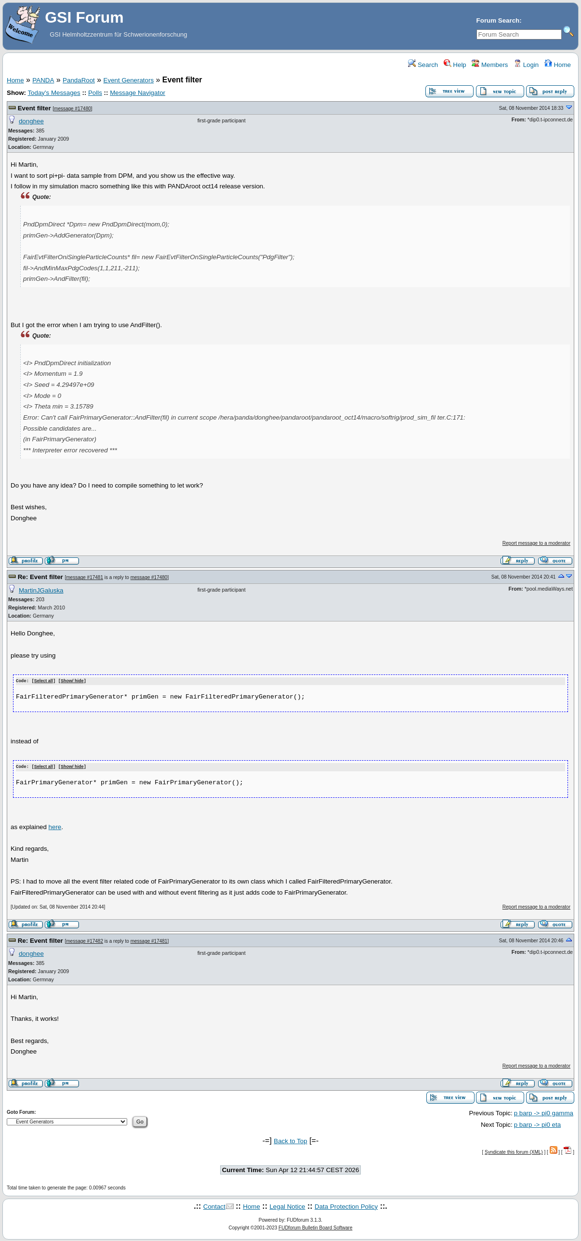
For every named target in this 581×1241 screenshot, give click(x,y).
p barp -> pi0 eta (537, 1123)
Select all (43, 681)
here (55, 826)
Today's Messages (53, 92)
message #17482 (84, 940)
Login (526, 64)
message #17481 (84, 577)
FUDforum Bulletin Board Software (315, 1226)
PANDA (43, 80)
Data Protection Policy (346, 1205)
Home (557, 64)
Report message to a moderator (536, 543)
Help (455, 64)
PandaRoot (79, 80)
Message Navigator (137, 92)
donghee (31, 121)
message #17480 (72, 108)
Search (423, 64)
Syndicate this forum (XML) (514, 1151)
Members (490, 64)
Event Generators (129, 80)
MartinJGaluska (41, 590)
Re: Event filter (41, 577)
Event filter (35, 108)
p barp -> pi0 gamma (543, 1112)
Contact (214, 1205)
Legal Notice (287, 1205)
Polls (95, 92)
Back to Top (290, 1140)
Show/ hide (72, 681)
